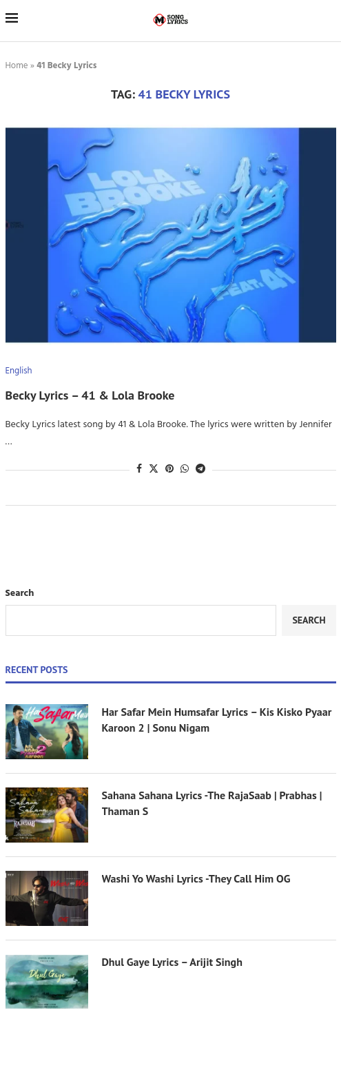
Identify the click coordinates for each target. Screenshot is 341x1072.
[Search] (329, 20)
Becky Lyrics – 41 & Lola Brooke (90, 395)
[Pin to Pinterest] (169, 469)
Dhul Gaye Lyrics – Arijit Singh (173, 962)
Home (17, 66)
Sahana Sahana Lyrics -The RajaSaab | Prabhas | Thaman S (212, 802)
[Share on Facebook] (139, 469)
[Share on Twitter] (153, 469)
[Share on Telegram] (200, 469)
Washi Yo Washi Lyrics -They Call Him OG (196, 878)
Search (20, 593)
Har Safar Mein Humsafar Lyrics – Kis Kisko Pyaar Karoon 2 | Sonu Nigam (217, 719)
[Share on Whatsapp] (184, 469)
